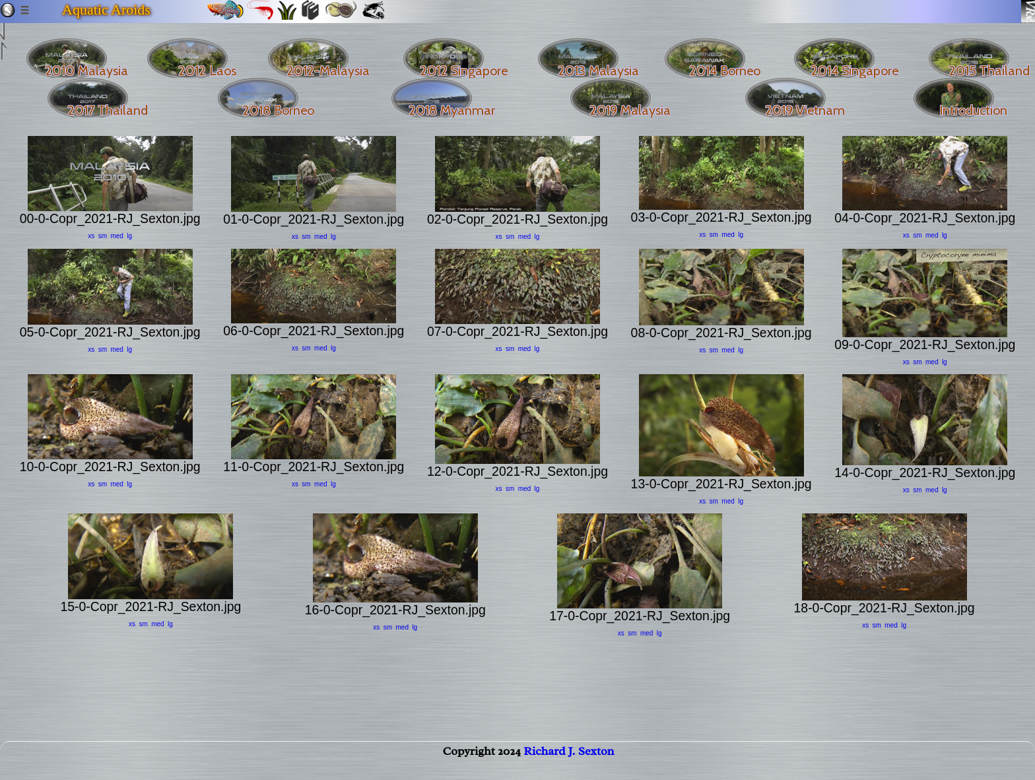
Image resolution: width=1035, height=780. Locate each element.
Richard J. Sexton (568, 764)
